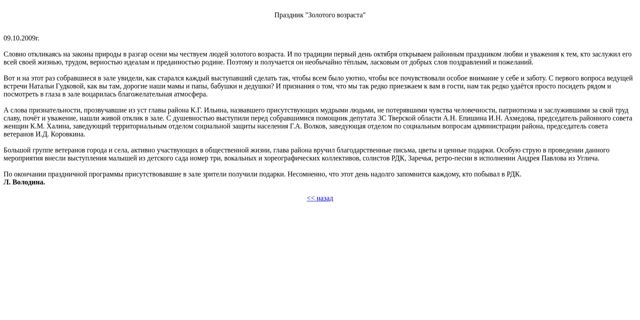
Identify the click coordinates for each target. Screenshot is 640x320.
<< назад (320, 198)
